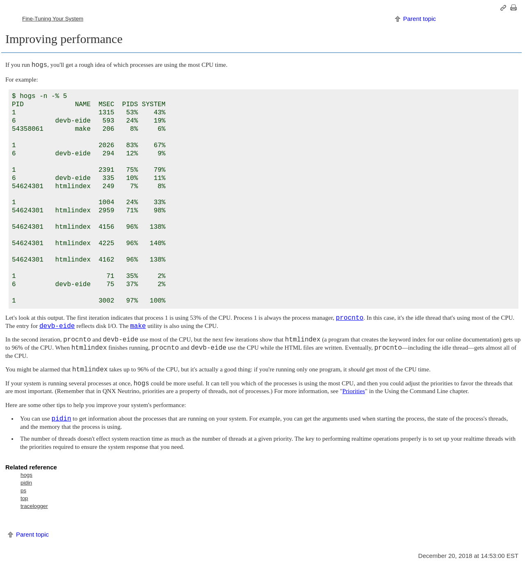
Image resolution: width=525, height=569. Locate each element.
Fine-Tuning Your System (52, 19)
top (24, 498)
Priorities (353, 391)
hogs (26, 475)
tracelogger (34, 506)
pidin (26, 483)
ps (23, 490)
